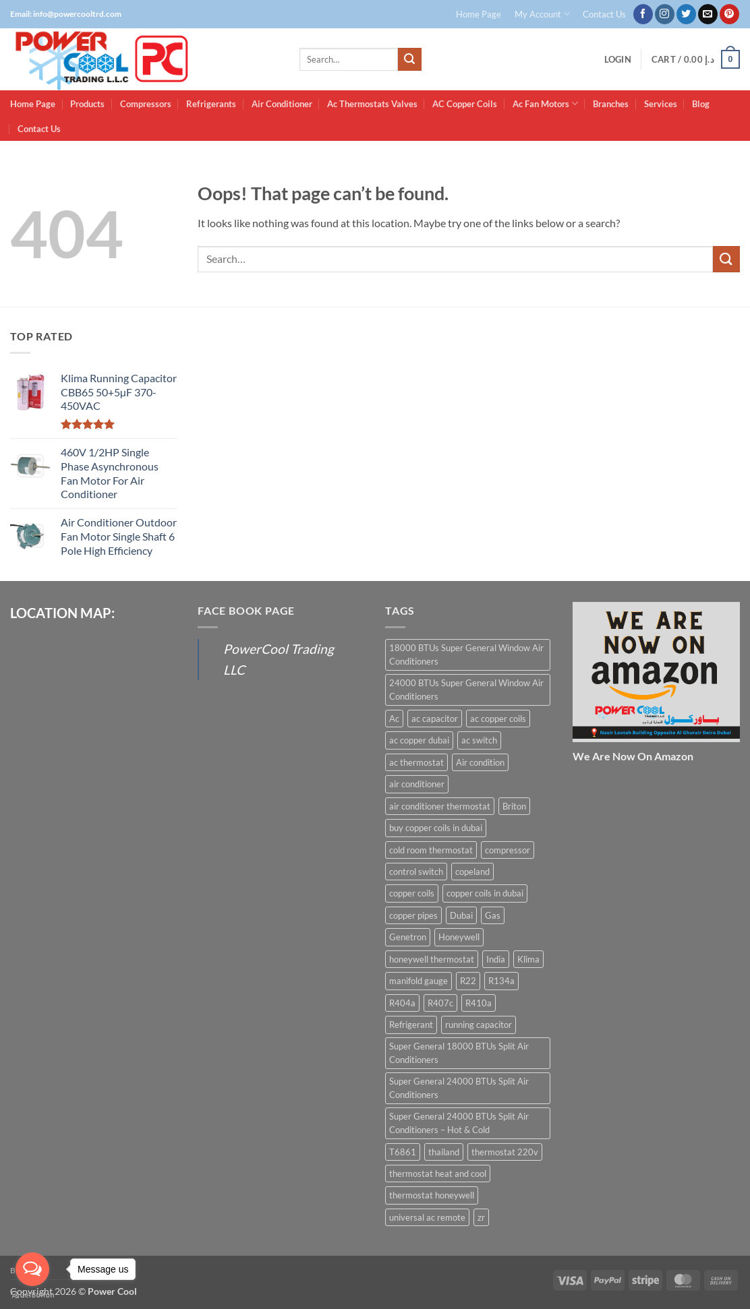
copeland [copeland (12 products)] (472, 871)
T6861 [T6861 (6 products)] (402, 1152)
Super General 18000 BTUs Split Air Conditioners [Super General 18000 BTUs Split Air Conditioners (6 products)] (459, 1053)
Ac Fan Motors (545, 103)
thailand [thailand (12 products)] (443, 1152)
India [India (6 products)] (495, 959)
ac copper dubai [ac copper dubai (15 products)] (419, 740)
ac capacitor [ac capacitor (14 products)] (434, 718)
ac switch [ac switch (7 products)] (479, 740)
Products (87, 103)
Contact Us (604, 14)
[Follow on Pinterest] (729, 14)
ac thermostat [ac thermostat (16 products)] (416, 762)
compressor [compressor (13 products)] (507, 850)
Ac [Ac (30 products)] (394, 718)
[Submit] (409, 59)
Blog (701, 103)
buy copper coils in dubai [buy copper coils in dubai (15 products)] (435, 827)
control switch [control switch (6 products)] (416, 871)
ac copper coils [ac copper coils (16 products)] (498, 718)
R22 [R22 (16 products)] (468, 980)
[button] (617, 59)
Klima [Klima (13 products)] (528, 959)
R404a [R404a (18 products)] (402, 1003)
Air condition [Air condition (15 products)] (480, 762)
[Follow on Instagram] (664, 14)
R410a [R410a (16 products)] (478, 1003)
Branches (611, 103)
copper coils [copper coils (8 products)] (411, 893)
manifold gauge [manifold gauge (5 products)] (418, 980)
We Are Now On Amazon (633, 756)
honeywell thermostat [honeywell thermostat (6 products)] (431, 959)
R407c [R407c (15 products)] (440, 1003)
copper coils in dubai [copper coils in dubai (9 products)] (484, 893)
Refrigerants (211, 103)
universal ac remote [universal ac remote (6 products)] (427, 1217)
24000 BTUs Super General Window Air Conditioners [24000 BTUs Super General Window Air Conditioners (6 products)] (466, 689)
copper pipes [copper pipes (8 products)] (413, 915)
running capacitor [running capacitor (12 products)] (478, 1024)
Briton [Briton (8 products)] (514, 806)
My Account (542, 13)
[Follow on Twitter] (686, 14)
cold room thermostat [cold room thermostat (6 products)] (431, 850)
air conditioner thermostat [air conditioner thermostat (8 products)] (439, 806)
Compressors (145, 103)
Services (660, 103)
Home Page (478, 14)
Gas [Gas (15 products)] (492, 915)
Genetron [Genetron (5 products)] (407, 937)
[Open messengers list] (32, 1269)
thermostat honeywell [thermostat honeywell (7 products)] (431, 1195)
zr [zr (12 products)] (481, 1217)
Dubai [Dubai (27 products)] (461, 915)
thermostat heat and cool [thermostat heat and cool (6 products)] (437, 1173)
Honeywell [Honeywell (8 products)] (459, 937)
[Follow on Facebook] (643, 14)
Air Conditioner (282, 103)
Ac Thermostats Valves (372, 103)
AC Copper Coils (464, 103)
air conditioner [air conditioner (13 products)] (416, 784)
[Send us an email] (708, 14)
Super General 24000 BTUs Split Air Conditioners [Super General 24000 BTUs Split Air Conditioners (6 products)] (459, 1088)
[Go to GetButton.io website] (32, 1295)
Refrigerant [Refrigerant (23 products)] (411, 1024)
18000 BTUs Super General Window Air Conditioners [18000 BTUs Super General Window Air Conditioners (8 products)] (466, 654)
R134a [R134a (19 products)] (501, 980)
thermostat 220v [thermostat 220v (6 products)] (504, 1152)
